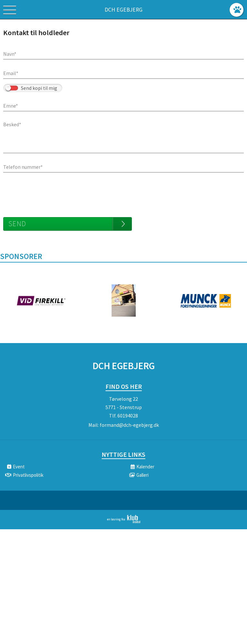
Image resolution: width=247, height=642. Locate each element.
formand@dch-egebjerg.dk (129, 425)
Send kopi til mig (39, 88)
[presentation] (52, 191)
